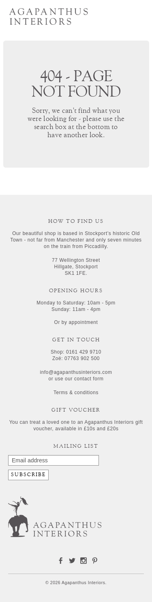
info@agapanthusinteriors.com (76, 372)
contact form (89, 379)
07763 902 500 (82, 358)
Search (116, 13)
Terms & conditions (76, 392)
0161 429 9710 (83, 352)
